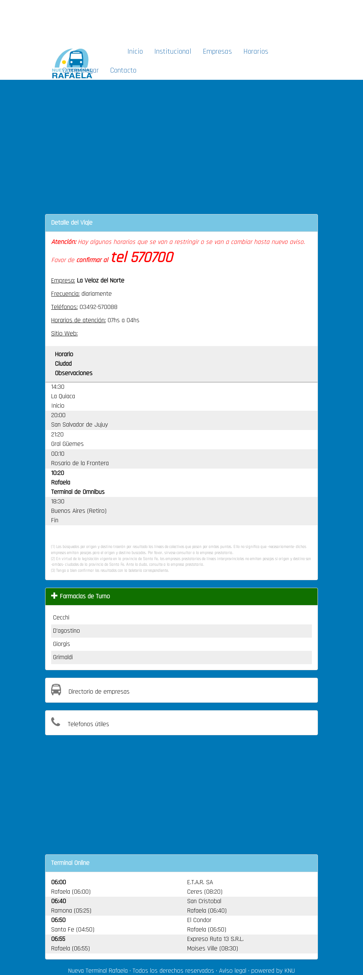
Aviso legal (232, 971)
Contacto (123, 70)
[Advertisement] (184, 21)
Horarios (255, 51)
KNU (290, 971)
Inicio (135, 51)
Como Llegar (81, 70)
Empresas (217, 51)
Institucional (172, 51)
